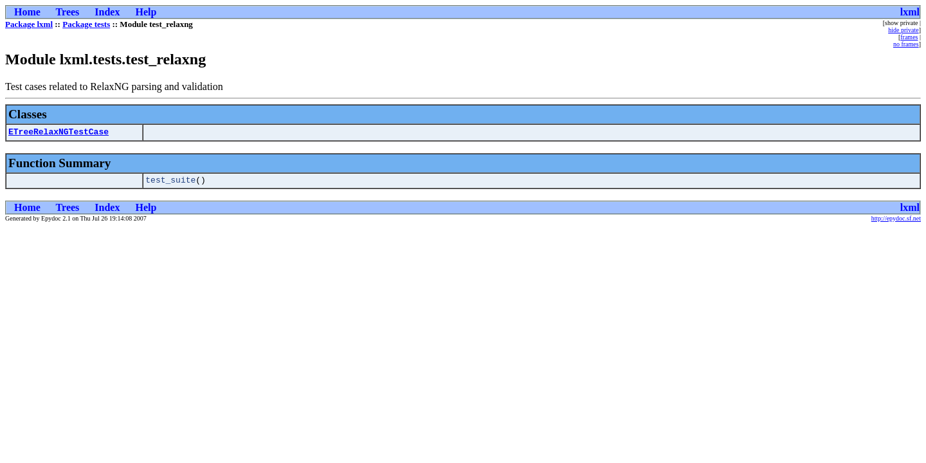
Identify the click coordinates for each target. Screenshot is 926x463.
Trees (68, 11)
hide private (903, 29)
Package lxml (29, 24)
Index (107, 11)
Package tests (86, 24)
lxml (910, 11)
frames (909, 37)
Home (27, 11)
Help (145, 11)
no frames (906, 44)
